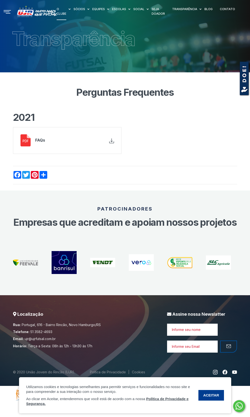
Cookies (138, 372)
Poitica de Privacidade (108, 372)
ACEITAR (211, 395)
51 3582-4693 (41, 332)
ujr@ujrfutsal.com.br (40, 339)
